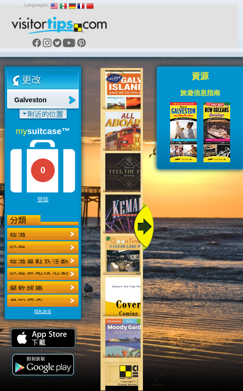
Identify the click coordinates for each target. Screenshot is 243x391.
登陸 (43, 199)
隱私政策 (42, 311)
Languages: (36, 5)
